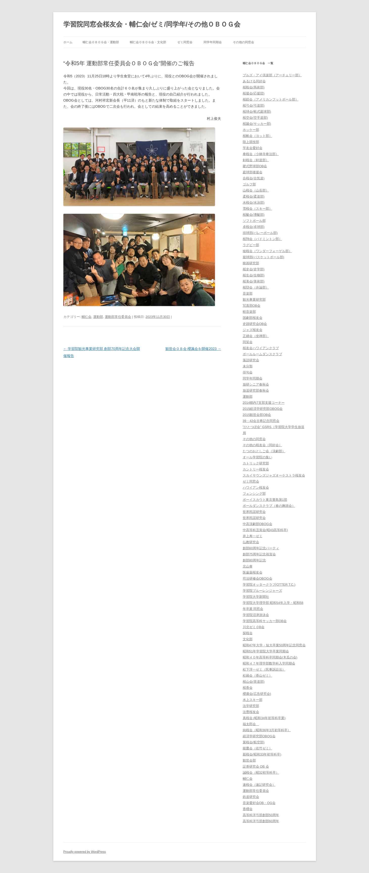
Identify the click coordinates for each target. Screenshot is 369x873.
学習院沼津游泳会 (256, 615)
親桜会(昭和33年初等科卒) (262, 754)
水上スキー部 (252, 700)
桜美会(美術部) (254, 281)
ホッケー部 (251, 130)
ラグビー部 (251, 245)
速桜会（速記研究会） (259, 785)
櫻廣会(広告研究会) (257, 694)
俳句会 (248, 372)
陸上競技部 (251, 142)
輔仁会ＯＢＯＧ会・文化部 (148, 42)
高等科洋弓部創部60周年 (261, 821)
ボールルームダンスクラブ (262, 354)
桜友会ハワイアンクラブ (261, 348)
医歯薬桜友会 (252, 572)
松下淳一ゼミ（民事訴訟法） (264, 669)
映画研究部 (251, 263)
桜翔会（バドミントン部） (262, 239)
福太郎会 (251, 724)
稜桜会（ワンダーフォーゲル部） (267, 251)
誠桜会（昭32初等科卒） (261, 772)
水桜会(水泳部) (254, 202)
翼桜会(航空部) (254, 742)
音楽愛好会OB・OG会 (259, 803)
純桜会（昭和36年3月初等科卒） (267, 730)
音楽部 (248, 293)
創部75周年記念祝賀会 (259, 554)
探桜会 (248, 633)
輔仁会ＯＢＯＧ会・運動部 (101, 42)
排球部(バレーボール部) (260, 233)
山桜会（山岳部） (256, 190)
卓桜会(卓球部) (254, 227)
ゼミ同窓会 (184, 42)
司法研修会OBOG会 (257, 578)
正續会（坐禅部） (256, 336)
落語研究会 (251, 360)
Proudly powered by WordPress (84, 852)
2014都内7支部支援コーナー (264, 403)
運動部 (98, 317)
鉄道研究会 (251, 797)
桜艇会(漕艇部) (254, 215)
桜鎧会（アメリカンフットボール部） (271, 99)
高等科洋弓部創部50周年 (261, 815)
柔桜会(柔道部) (254, 196)
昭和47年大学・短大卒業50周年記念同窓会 (274, 645)
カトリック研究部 (256, 463)
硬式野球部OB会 (255, 166)
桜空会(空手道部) (255, 118)
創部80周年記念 (254, 560)
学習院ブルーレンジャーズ (262, 591)
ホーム (67, 42)
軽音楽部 (249, 312)
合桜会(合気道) (254, 178)
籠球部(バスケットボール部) (263, 257)
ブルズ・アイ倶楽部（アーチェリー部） (272, 75)
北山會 (248, 566)
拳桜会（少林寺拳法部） (261, 154)
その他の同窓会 (243, 42)
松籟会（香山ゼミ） (257, 675)
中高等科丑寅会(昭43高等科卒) (265, 530)
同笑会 (248, 342)
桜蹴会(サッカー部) (257, 124)
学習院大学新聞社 (256, 597)
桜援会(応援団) (254, 93)
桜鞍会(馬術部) (254, 87)
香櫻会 (248, 809)
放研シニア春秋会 (256, 384)
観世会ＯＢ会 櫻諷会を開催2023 (193, 349)
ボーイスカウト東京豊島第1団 (265, 500)
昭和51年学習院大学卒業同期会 (266, 651)
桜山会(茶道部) (254, 681)
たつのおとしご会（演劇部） (264, 451)
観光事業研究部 (254, 299)
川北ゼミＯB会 (254, 627)
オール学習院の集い (257, 457)
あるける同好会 (254, 81)
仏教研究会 (251, 542)
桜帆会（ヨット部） (257, 136)
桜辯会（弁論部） (256, 287)
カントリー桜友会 (256, 469)
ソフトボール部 (254, 221)
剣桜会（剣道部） (256, 160)
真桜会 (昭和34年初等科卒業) (264, 718)
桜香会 (248, 688)
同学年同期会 (213, 42)
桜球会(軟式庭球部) (257, 111)
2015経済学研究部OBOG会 (263, 409)
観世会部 (249, 760)
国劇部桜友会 (252, 318)
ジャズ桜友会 (252, 330)
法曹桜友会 (251, 712)
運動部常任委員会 (118, 317)
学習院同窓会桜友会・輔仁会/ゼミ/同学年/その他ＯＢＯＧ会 (152, 24)
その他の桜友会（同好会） (262, 445)
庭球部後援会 (252, 172)
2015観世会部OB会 (257, 415)
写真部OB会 (252, 306)
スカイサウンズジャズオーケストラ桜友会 (274, 475)
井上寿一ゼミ (252, 536)
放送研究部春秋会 (256, 390)
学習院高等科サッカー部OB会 (265, 621)
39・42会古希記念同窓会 (261, 421)
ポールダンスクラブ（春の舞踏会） (269, 506)
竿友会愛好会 (252, 148)
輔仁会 (86, 317)
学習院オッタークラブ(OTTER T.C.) (269, 584)
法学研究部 (251, 706)
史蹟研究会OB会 (255, 324)
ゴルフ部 (249, 184)
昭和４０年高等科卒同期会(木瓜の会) (270, 657)
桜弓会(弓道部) (254, 105)
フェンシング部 (254, 494)
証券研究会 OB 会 (256, 766)
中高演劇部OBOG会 (257, 524)
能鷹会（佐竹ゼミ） (257, 748)
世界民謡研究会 (254, 512)
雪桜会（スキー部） (257, 208)
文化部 (248, 639)
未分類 (248, 366)
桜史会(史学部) (254, 269)
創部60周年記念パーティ (261, 548)
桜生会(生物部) (254, 275)
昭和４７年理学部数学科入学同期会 (269, 663)
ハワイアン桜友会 (256, 487)
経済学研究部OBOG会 (259, 736)
